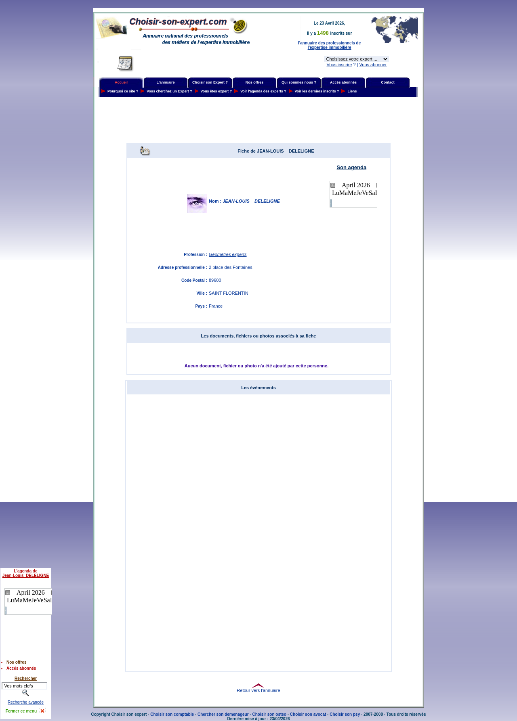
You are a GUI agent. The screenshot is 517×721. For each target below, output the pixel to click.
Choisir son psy (345, 714)
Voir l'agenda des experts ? (263, 91)
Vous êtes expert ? (216, 91)
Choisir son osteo (269, 714)
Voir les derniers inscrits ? (317, 91)
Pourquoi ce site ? (122, 91)
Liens (352, 91)
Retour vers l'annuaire (258, 690)
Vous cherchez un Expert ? (169, 91)
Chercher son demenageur (223, 714)
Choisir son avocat (308, 714)
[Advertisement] (258, 120)
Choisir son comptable (172, 714)
